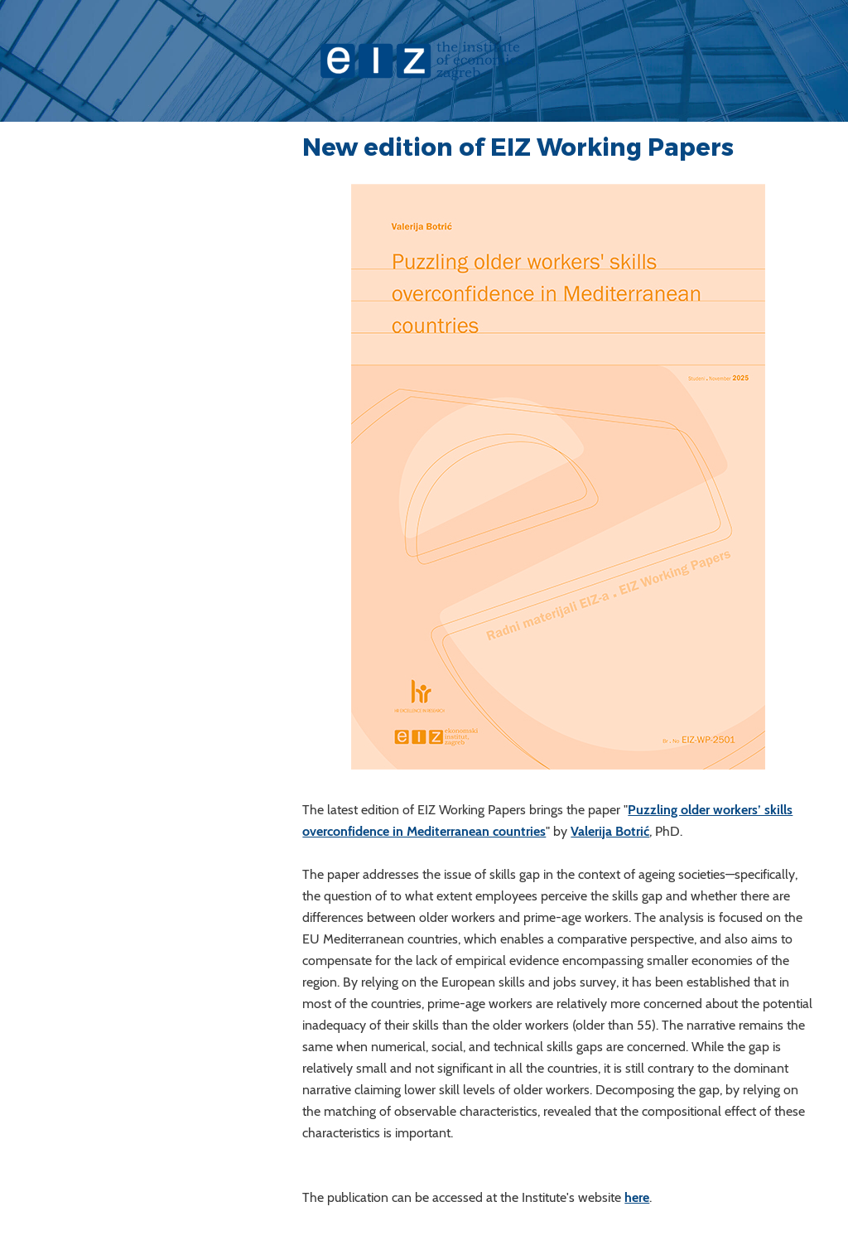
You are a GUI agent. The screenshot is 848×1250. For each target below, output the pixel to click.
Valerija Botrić (610, 831)
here (636, 1197)
